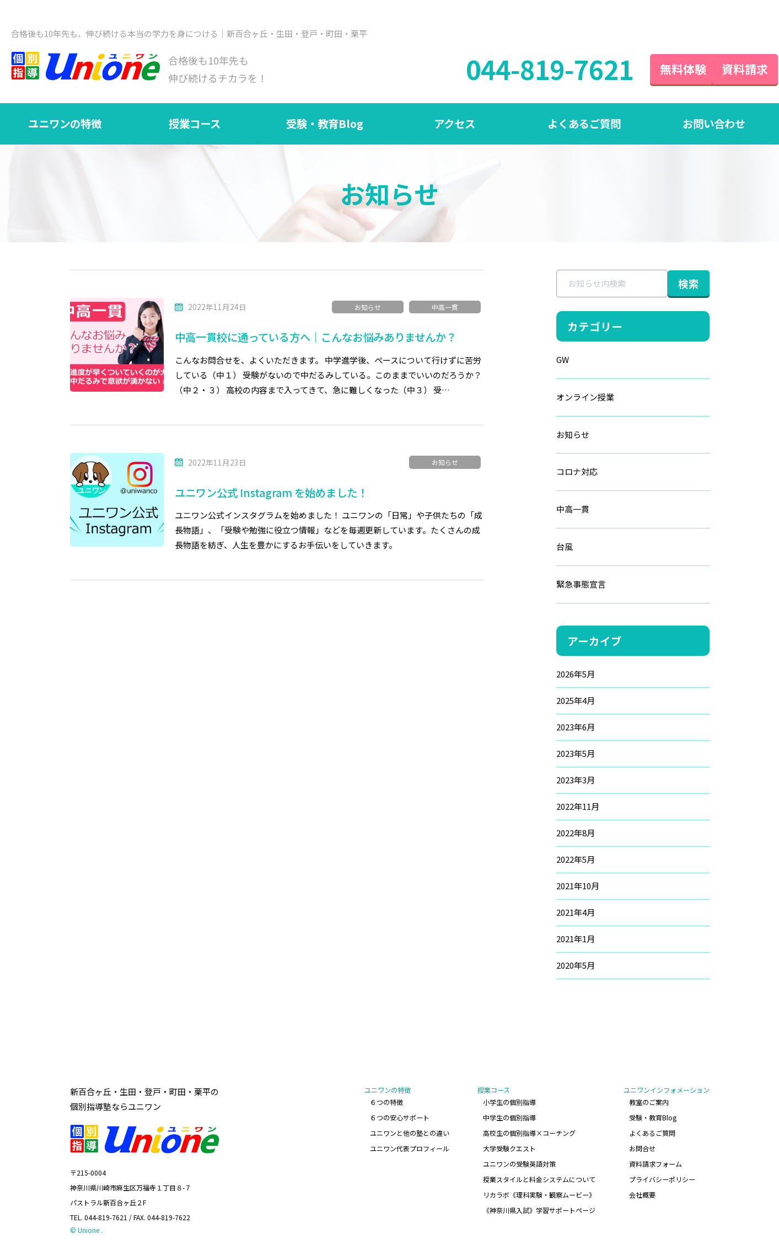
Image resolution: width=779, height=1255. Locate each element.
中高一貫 (445, 308)
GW (539, 361)
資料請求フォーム (655, 1162)
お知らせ (367, 308)
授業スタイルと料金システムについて (539, 1177)
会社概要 (642, 1192)
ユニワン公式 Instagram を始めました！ (275, 493)
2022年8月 (552, 835)
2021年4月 (552, 915)
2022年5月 (552, 862)
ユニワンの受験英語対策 (519, 1162)
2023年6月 (552, 729)
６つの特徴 (387, 1104)
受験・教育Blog (324, 125)
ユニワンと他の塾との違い (410, 1133)
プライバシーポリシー (662, 1177)
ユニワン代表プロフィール (410, 1148)
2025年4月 (552, 703)
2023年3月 (552, 782)
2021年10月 (554, 888)
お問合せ (642, 1148)
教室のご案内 (649, 1104)
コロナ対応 (553, 474)
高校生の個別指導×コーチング (529, 1133)
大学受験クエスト (509, 1148)
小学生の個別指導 (509, 1104)
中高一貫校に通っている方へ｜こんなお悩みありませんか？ (323, 339)
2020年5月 (552, 968)
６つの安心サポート (401, 1118)
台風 (541, 549)
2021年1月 (552, 941)
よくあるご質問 (584, 125)
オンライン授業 (562, 399)
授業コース (195, 125)
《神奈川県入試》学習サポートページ (539, 1206)
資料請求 (735, 69)
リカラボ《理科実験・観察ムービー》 (539, 1192)
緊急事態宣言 (558, 586)
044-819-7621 (527, 70)
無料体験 (663, 69)
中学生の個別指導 (509, 1118)
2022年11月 (554, 809)
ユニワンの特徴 (65, 125)
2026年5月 (552, 676)
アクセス (454, 125)
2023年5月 (552, 756)
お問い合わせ (714, 125)
